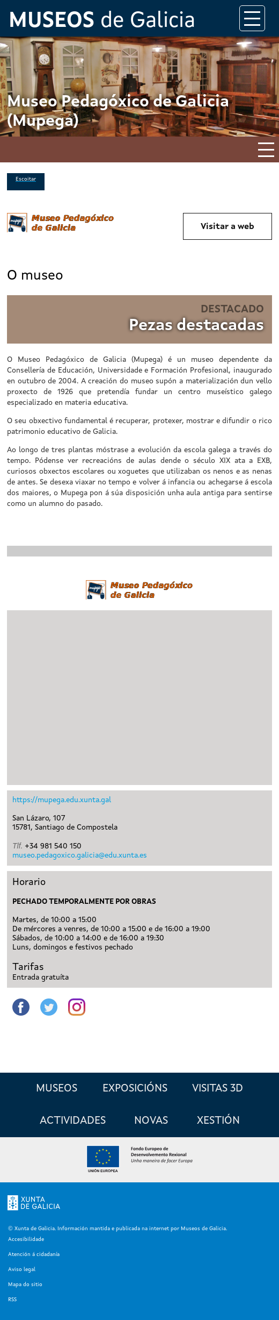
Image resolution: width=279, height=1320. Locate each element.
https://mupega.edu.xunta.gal (61, 800)
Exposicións (134, 1088)
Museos (56, 1088)
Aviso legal (21, 1269)
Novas (151, 1121)
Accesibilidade (26, 1239)
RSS (12, 1299)
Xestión (218, 1121)
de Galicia (102, 21)
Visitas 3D (217, 1088)
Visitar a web (227, 227)
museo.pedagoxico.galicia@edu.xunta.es (79, 855)
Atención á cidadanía (34, 1254)
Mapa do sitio (25, 1284)
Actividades (73, 1121)
